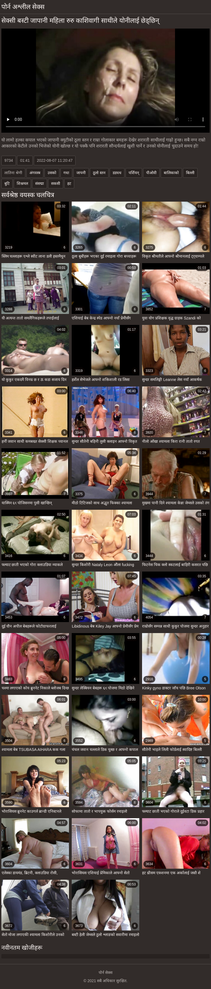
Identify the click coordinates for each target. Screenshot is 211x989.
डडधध (117, 173)
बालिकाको (171, 173)
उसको (52, 173)
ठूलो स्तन (99, 173)
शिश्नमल (22, 183)
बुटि (7, 183)
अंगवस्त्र (34, 173)
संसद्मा (39, 183)
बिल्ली (190, 173)
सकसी (55, 183)
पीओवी (151, 173)
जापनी (81, 173)
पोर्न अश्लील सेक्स (23, 6)
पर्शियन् (134, 173)
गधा (66, 173)
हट (69, 183)
